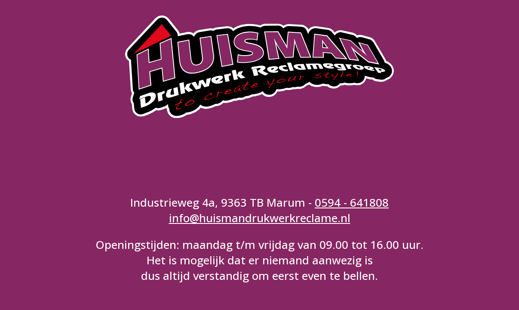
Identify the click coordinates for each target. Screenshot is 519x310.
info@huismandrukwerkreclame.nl (259, 218)
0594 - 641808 (352, 202)
